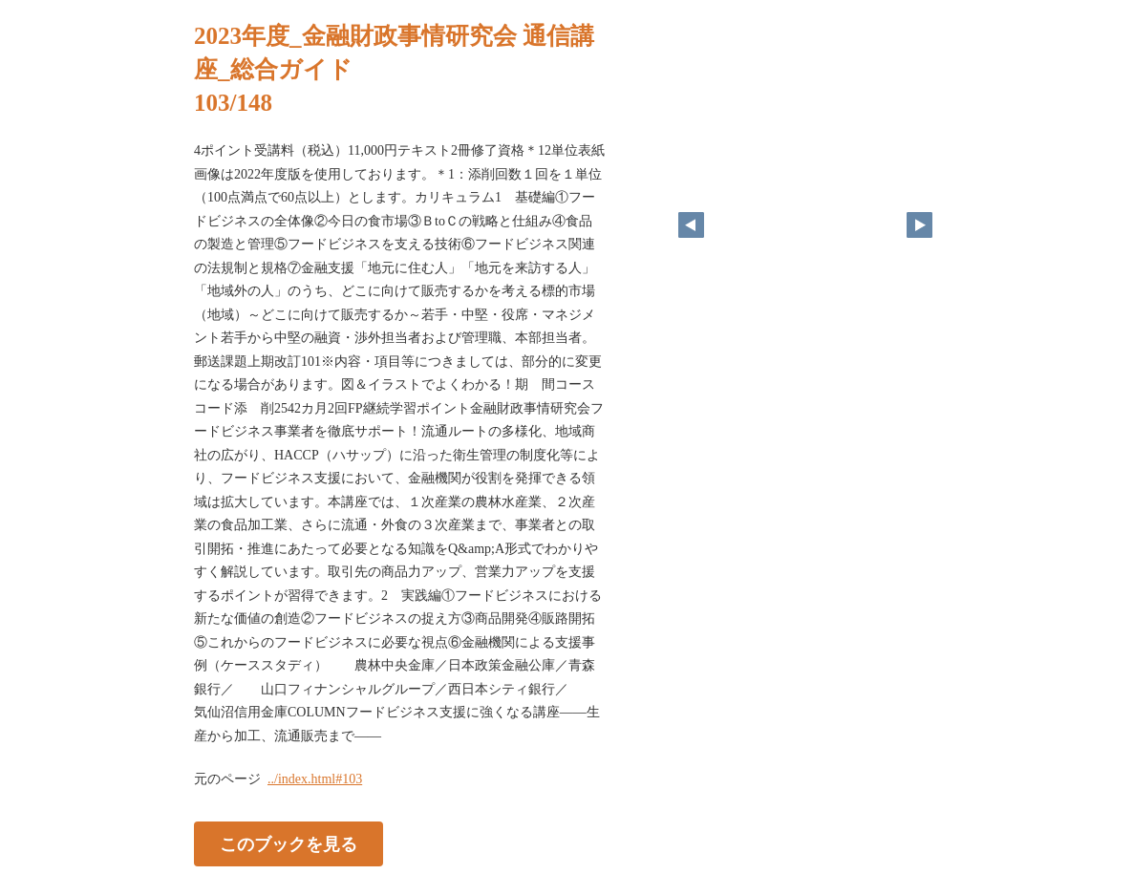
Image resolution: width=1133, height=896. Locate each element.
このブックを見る (288, 844)
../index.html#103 (314, 779)
